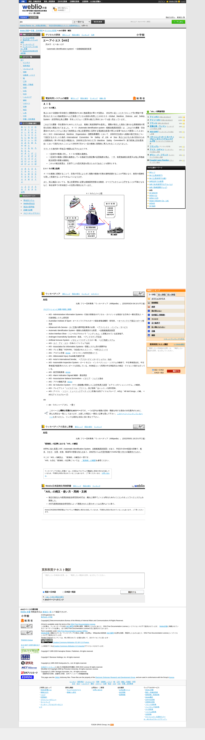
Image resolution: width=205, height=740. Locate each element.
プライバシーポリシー (48, 699)
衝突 (135, 174)
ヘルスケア (27, 97)
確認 (153, 335)
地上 (137, 157)
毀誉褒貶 (155, 303)
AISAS (152, 203)
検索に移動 (66, 309)
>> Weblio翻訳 (179, 344)
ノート (100, 497)
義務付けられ (132, 452)
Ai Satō (152, 206)
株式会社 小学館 (46, 617)
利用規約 (44, 697)
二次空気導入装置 (99, 385)
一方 (113, 157)
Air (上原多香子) (156, 175)
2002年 (92, 452)
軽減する (54, 177)
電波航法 (102, 131)
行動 (102, 174)
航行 (65, 113)
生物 (25, 107)
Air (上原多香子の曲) (157, 178)
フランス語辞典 (150, 704)
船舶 (56, 113)
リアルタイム (114, 182)
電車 (25, 72)
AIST (81, 497)
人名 (25, 113)
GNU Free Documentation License (83, 624)
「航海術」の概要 (88, 460)
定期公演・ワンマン (158, 126)
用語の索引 (76, 35)
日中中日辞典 (62, 1)
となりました (121, 144)
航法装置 (59, 163)
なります (78, 177)
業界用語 (26, 66)
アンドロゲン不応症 (93, 337)
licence (171, 677)
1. (44, 108)
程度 (129, 449)
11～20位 (162, 294)
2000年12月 (81, 140)
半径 (118, 449)
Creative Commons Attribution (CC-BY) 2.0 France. (71, 642)
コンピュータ (28, 69)
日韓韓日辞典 (74, 1)
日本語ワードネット (48, 667)
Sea (115, 137)
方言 (25, 116)
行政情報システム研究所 (59, 318)
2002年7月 (77, 144)
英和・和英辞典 (49, 1)
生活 (25, 94)
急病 (153, 307)
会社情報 (122, 692)
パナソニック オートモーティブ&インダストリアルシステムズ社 (162, 139)
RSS (112, 724)
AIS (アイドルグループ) (58, 395)
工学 (25, 81)
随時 (107, 174)
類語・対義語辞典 (35, 1)
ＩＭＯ (50, 134)
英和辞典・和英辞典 (152, 694)
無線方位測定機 (88, 157)
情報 (95, 124)
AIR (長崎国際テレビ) (158, 187)
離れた (89, 497)
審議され (71, 140)
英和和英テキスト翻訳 (56, 569)
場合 (122, 124)
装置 (107, 131)
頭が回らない (157, 311)
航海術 (48, 444)
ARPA (45, 449)
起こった (117, 113)
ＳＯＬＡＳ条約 (59, 137)
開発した (52, 500)
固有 (91, 182)
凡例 (92, 35)
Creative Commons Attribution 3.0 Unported (69, 646)
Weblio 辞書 (173, 1)
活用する (94, 131)
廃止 (107, 157)
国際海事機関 (93, 134)
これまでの (48, 124)
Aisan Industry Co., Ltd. (159, 201)
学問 (25, 88)
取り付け (122, 452)
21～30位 (171, 294)
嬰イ (73, 405)
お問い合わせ (97, 690)
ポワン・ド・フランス (159, 155)
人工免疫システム (107, 340)
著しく (48, 177)
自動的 (101, 182)
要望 (131, 131)
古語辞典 (85, 1)
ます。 (124, 119)
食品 (25, 110)
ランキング (85, 35)
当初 (120, 134)
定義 (153, 331)
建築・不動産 (28, 85)
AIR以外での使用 (156, 181)
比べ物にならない (158, 327)
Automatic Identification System (77, 449)
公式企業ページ (124, 690)
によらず (83, 174)
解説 (76, 444)
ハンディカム (93, 334)
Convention (84, 137)
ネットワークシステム (133, 497)
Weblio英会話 (29, 203)
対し (65, 154)
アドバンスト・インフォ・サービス (113, 327)
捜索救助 (137, 124)
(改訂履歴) (69, 626)
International (72, 137)
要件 (109, 163)
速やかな (130, 124)
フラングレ (154, 146)
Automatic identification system (92, 128)
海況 (91, 124)
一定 (50, 154)
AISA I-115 (153, 198)
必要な (83, 182)
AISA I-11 (153, 195)
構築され (56, 128)
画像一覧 (102, 98)
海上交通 (82, 131)
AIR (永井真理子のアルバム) (161, 184)
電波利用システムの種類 (57, 98)
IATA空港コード (90, 353)
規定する (49, 137)
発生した (117, 124)
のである (98, 163)
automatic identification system (60, 49)
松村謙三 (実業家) (158, 315)
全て (22, 60)
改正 (63, 140)
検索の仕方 (45, 692)
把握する (113, 174)
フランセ (153, 123)
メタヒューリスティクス (81, 340)
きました (65, 128)
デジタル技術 (83, 116)
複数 (91, 174)
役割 (100, 113)
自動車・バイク (29, 75)
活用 (73, 185)
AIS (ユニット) (101, 350)
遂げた (92, 119)
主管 (69, 163)
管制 (87, 131)
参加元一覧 (181, 17)
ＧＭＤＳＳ (102, 116)
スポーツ (26, 103)
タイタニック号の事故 (130, 113)
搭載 (78, 154)
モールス (54, 116)
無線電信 (61, 116)
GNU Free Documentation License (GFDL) (72, 631)
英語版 (68, 353)
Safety (97, 137)
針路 (62, 452)
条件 (54, 154)
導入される (108, 144)
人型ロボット (92, 504)
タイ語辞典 (149, 709)
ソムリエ (95, 378)
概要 (69, 149)
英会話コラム (28, 200)
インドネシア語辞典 (152, 707)
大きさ (50, 452)
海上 (45, 113)
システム (77, 119)
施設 (54, 182)
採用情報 (122, 694)
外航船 (107, 452)
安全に (137, 134)
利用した (94, 116)
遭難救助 (72, 113)
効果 (58, 168)
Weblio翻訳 (149, 697)
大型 (102, 452)
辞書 (23, 1)
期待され (80, 185)
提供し (103, 124)
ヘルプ (183, 1)
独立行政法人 (54, 497)
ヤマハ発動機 (77, 385)
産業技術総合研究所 (69, 497)
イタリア (86, 378)
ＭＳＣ (91, 140)
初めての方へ (170, 17)
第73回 (129, 140)
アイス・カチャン (157, 149)
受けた (90, 163)
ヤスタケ (155, 319)
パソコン (118, 497)
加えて (66, 131)
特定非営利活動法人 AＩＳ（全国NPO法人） (65, 25)
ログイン (161, 1)
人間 (101, 504)
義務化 (84, 154)
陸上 (51, 182)
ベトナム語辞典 (150, 712)
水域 (52, 185)
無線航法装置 (126, 157)
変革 (86, 119)
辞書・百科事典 (37, 31)
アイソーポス (155, 120)
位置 (56, 452)
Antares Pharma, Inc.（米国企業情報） (33, 25)
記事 (56, 444)
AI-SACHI (153, 193)
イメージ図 (97, 193)
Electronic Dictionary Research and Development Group (115, 677)
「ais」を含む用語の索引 (54, 597)
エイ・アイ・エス (60, 343)
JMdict (57, 677)
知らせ (81, 452)
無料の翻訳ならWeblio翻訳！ (63, 9)
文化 (25, 91)
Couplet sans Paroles (159, 160)
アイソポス (154, 117)
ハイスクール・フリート (76, 388)
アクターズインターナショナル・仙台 (96, 359)
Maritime (101, 140)
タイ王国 (72, 327)
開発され (81, 504)
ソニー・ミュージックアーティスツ (77, 391)
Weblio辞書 (163, 626)
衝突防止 (72, 131)
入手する (125, 182)
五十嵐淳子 (156, 323)
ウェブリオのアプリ (74, 690)
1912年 (109, 113)
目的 (49, 128)
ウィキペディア (52, 294)
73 (95, 140)
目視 (73, 174)
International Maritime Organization (70, 134)
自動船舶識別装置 (84, 49)
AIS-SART (154, 132)
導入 (54, 108)
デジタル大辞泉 (51, 31)
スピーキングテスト (31, 213)
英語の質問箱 (28, 207)
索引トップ (66, 35)
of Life (105, 137)
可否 (78, 174)
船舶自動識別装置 (113, 128)
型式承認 (81, 163)
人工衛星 (72, 116)
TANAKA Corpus (27, 640)
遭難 (66, 119)
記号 (23, 192)
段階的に (100, 144)
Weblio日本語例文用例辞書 (58, 486)
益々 (110, 119)
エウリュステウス (158, 299)
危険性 (141, 174)
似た (52, 449)
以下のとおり (78, 149)
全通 (62, 124)
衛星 (119, 157)
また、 (46, 182)
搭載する (60, 174)
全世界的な (56, 119)
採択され (58, 144)
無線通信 (87, 113)
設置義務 (100, 157)
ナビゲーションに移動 (52, 309)
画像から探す (71, 692)
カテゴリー (95, 294)
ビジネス (26, 63)
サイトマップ (45, 702)
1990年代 (114, 134)
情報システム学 (91, 346)
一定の (88, 144)
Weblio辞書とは (46, 690)
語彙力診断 (28, 210)
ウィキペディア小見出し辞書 (59, 427)
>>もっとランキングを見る (174, 339)
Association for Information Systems (68, 346)
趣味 (25, 100)
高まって (115, 119)
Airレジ (152, 172)
